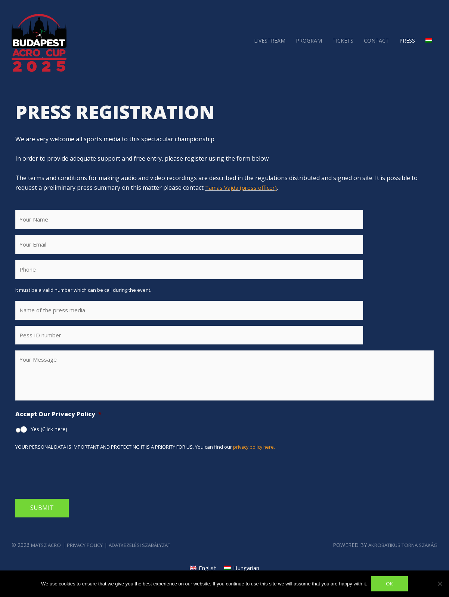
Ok (389, 584)
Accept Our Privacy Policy (58, 424)
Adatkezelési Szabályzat (153, 554)
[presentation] (72, 482)
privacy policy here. (255, 456)
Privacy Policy (91, 554)
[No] (439, 583)
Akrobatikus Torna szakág (398, 554)
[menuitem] (428, 40)
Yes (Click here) (49, 438)
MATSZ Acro (48, 554)
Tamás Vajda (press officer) (243, 187)
